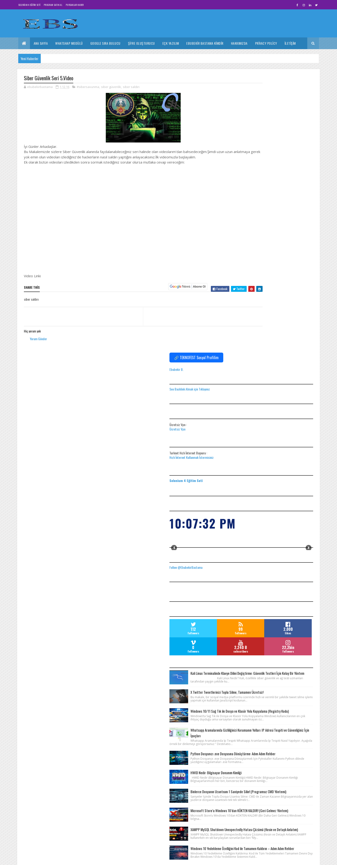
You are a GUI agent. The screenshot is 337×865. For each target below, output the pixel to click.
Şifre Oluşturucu (141, 43)
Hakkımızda (239, 43)
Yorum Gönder (38, 344)
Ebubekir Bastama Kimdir (204, 43)
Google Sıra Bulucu (105, 43)
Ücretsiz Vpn (255, 152)
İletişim (290, 43)
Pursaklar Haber (75, 5)
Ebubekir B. (254, 92)
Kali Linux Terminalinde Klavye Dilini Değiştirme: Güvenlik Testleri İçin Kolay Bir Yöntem (290, 402)
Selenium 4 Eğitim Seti (29, 5)
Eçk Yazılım (170, 43)
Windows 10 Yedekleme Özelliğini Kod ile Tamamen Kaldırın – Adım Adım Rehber (289, 694)
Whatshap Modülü (69, 43)
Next (308, 271)
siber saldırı (131, 87)
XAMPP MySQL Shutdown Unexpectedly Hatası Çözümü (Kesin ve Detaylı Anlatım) (287, 658)
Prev (251, 271)
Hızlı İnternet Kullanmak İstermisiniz (269, 180)
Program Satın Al (53, 5)
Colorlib (41, 859)
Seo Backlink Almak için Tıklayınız (267, 111)
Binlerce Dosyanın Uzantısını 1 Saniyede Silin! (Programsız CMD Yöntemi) (289, 592)
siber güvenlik (111, 87)
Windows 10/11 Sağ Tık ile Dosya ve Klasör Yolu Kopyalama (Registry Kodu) (289, 464)
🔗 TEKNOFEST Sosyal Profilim (273, 80)
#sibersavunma (88, 87)
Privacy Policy (266, 43)
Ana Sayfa (41, 43)
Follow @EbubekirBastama (263, 290)
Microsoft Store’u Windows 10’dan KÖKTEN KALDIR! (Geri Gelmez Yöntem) (287, 625)
